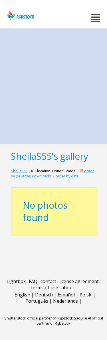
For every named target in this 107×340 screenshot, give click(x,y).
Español (66, 295)
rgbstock (20, 16)
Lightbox (16, 281)
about (67, 287)
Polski (86, 295)
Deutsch (44, 295)
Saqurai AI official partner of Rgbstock (70, 321)
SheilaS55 (19, 170)
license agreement (79, 281)
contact (48, 281)
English (22, 295)
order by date (67, 176)
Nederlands (65, 301)
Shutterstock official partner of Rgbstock (38, 318)
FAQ (33, 281)
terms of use (44, 287)
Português (36, 301)
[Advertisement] (53, 84)
